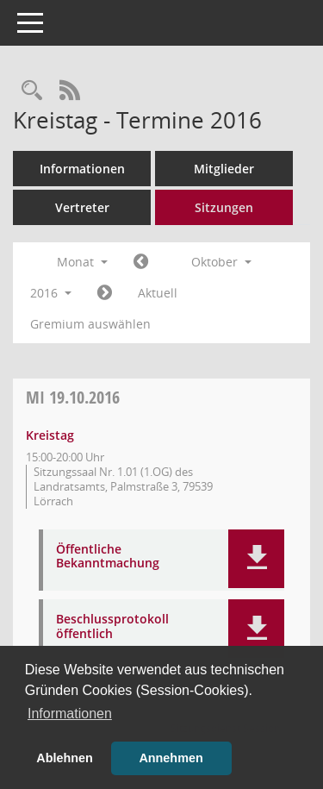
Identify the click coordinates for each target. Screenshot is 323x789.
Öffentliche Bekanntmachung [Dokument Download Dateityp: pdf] (107, 557)
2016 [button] (50, 293)
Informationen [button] (70, 713)
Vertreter (82, 207)
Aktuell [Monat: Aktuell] (157, 293)
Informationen (82, 168)
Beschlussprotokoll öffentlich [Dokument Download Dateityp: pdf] (112, 627)
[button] (256, 558)
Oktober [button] (221, 262)
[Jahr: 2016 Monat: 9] (141, 262)
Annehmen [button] (170, 758)
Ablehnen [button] (64, 758)
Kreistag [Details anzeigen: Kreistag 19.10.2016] (50, 435)
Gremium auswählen (90, 324)
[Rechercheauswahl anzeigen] (32, 91)
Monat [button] (82, 262)
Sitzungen (224, 207)
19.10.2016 (73, 397)
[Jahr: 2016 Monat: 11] (104, 293)
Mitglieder (224, 168)
